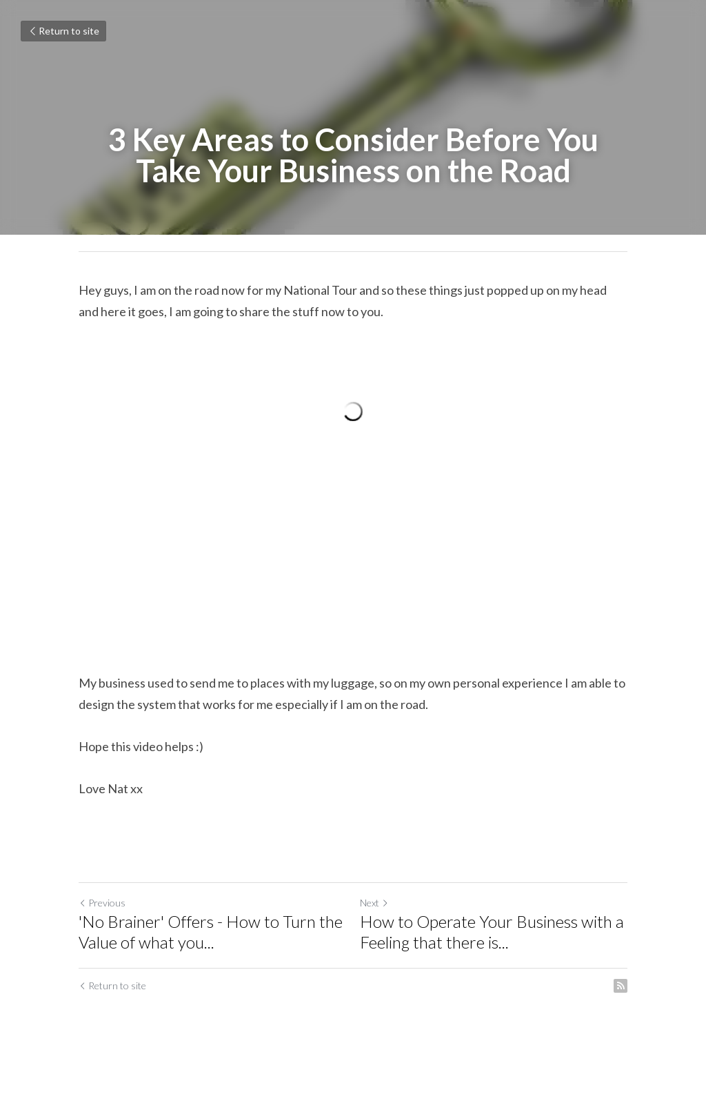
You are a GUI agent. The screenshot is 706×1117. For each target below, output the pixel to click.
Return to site (63, 31)
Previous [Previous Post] (102, 903)
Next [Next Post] (374, 903)
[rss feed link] (620, 986)
